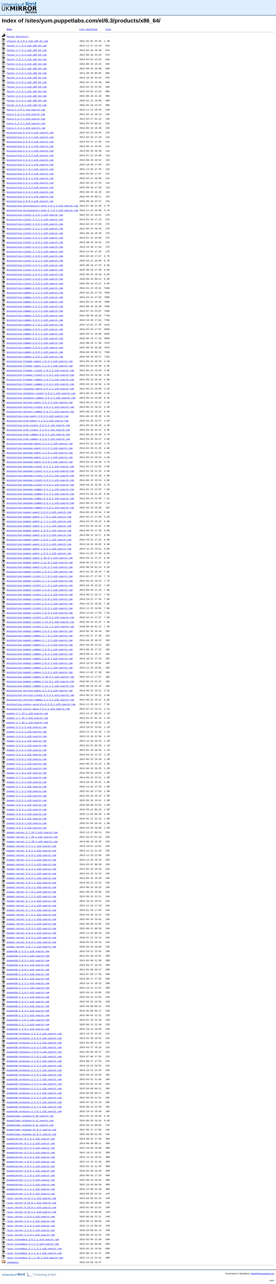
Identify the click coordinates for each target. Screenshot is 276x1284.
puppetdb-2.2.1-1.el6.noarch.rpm (28, 983)
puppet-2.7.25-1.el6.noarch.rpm (27, 717)
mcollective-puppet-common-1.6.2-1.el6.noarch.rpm (40, 631)
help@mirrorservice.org (262, 1273)
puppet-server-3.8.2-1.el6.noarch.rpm (31, 923)
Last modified (88, 29)
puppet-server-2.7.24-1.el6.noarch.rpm (32, 832)
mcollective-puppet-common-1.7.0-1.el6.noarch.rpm (40, 635)
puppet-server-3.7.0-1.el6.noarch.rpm (31, 891)
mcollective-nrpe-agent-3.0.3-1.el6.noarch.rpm (37, 416)
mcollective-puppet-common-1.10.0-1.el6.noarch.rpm (40, 676)
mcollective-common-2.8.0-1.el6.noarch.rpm (35, 329)
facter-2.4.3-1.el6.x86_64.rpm (26, 91)
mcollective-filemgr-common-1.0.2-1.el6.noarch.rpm (40, 379)
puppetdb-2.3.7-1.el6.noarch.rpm (28, 1024)
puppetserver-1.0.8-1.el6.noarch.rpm (31, 1170)
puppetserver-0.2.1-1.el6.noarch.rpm (31, 1143)
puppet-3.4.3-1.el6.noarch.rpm (26, 750)
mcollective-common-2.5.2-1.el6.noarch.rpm (35, 306)
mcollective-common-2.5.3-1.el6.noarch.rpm (35, 310)
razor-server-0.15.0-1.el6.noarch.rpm (31, 1202)
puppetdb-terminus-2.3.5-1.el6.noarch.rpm (34, 1097)
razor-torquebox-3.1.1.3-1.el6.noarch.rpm (34, 1248)
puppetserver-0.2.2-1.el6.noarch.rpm (31, 1147)
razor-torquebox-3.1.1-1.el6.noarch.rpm (33, 1243)
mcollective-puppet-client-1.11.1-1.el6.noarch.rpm (40, 626)
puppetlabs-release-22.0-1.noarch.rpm (31, 1129)
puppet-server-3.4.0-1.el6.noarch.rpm (31, 855)
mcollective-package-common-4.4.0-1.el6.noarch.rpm (40, 507)
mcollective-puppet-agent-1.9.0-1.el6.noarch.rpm (39, 539)
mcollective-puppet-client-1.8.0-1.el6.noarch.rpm (40, 589)
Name (9, 29)
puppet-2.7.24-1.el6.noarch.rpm (27, 713)
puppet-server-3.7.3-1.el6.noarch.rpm (31, 905)
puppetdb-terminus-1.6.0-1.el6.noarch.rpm (34, 1038)
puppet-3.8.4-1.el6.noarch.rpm (26, 814)
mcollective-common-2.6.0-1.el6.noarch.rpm (35, 315)
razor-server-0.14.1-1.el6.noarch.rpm (31, 1198)
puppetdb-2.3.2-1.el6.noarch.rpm (28, 1001)
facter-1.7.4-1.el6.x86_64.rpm (26, 45)
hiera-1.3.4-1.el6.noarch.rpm (26, 127)
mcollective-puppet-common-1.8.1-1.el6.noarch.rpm (40, 653)
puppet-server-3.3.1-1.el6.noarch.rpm (31, 846)
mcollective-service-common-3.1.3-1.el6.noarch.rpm (40, 699)
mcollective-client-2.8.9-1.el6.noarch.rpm (35, 278)
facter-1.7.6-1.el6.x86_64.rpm (26, 54)
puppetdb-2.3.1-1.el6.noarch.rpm (28, 996)
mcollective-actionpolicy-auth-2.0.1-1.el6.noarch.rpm (42, 205)
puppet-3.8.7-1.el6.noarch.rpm (26, 827)
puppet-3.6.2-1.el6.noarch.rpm (26, 768)
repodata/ (13, 1262)
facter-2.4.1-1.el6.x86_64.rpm (26, 86)
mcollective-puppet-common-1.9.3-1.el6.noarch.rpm (40, 672)
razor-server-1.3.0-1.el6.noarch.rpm (31, 1234)
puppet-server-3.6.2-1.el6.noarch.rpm (31, 887)
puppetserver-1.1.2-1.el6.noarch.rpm (31, 1184)
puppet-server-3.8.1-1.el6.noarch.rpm (31, 919)
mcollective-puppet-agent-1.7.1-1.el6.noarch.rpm (39, 521)
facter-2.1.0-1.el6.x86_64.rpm (26, 68)
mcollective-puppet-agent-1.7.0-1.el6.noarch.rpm (39, 516)
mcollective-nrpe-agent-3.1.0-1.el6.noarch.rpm (37, 420)
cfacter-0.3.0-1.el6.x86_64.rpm (27, 41)
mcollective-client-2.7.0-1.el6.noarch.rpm (35, 251)
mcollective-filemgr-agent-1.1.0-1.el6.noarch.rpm (40, 365)
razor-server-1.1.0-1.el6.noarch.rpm (31, 1225)
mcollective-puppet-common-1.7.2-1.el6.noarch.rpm (40, 644)
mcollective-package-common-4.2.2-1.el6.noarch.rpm (40, 493)
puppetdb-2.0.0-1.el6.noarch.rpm (28, 969)
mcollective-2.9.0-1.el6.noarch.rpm (30, 201)
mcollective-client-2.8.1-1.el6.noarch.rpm (35, 260)
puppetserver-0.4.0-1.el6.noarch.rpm (31, 1157)
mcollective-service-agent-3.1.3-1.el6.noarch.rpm (40, 690)
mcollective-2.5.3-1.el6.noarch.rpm (30, 155)
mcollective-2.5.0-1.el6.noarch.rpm (30, 141)
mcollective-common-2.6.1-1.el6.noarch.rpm (35, 320)
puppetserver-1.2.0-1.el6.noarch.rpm (31, 1193)
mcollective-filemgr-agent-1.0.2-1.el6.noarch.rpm (40, 361)
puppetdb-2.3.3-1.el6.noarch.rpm (28, 1006)
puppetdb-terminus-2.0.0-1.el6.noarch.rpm (34, 1051)
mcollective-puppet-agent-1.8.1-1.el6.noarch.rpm (39, 535)
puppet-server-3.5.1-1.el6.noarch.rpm (31, 873)
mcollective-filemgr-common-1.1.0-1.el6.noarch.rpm (40, 384)
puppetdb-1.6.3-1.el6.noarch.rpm (28, 964)
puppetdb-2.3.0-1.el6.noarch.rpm (28, 992)
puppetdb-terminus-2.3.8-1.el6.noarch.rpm (34, 1111)
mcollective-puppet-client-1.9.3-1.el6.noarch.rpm (40, 612)
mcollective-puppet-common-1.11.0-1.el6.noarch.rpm (40, 681)
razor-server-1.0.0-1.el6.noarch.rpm (31, 1216)
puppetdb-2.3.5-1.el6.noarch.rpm (28, 1015)
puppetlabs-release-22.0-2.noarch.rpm (31, 1134)
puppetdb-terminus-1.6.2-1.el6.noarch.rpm (34, 1042)
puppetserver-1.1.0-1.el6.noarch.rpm (31, 1175)
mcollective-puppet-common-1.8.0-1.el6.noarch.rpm (40, 649)
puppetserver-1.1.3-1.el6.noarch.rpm (31, 1189)
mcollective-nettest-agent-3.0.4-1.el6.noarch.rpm (40, 402)
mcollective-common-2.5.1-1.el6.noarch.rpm (35, 301)
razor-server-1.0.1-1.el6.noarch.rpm (31, 1221)
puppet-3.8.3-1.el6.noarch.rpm (26, 809)
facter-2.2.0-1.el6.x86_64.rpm (26, 73)
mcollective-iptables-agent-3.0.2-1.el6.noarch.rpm (40, 388)
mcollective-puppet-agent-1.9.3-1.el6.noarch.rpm (39, 553)
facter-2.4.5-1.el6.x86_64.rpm (26, 100)
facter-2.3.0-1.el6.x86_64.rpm (26, 77)
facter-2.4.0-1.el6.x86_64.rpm (26, 82)
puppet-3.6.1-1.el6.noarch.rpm (26, 763)
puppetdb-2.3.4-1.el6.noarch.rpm (28, 1010)
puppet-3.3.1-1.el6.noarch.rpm (26, 727)
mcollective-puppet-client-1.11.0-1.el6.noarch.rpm (40, 621)
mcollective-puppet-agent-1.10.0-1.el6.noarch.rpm (40, 557)
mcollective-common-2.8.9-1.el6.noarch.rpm (35, 352)
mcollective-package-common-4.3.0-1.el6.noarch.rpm (40, 498)
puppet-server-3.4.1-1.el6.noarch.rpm (31, 859)
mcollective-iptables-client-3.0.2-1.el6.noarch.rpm (41, 393)
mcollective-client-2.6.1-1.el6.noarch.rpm (35, 246)
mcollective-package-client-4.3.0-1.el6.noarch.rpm (40, 475)
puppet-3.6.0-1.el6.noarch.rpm (26, 759)
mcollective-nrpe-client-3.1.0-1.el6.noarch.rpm (38, 429)
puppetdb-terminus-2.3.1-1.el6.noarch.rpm (34, 1079)
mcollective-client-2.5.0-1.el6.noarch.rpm (35, 224)
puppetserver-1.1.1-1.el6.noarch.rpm (31, 1179)
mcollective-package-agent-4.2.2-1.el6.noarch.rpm (40, 448)
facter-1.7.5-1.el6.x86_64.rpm (26, 50)
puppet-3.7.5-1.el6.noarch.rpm (26, 795)
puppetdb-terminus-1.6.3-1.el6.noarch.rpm (34, 1047)
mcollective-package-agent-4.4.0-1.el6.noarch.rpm (40, 461)
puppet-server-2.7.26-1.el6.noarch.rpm (32, 841)
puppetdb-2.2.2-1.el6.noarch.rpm (28, 987)
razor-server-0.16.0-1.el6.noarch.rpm (31, 1207)
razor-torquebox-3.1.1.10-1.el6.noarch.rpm (35, 1257)
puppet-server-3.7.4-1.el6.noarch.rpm (31, 910)
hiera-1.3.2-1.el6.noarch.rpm (26, 118)
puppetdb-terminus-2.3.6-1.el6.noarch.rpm (34, 1102)
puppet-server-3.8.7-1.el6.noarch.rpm (31, 946)
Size (108, 29)
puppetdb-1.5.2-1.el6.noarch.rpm (28, 951)
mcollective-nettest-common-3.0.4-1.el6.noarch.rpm (40, 411)
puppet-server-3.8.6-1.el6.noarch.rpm (31, 942)
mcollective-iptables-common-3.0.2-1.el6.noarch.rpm (41, 397)
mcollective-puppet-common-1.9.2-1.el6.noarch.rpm (40, 667)
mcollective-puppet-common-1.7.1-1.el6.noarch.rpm (40, 640)
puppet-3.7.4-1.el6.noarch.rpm (26, 791)
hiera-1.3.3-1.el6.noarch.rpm (26, 123)
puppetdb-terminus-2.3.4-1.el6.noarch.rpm (34, 1093)
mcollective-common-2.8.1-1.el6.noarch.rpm (35, 333)
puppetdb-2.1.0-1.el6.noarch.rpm (28, 974)
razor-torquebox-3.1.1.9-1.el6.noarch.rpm (34, 1253)
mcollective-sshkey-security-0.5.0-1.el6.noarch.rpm (41, 704)
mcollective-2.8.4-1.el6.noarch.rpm (30, 192)
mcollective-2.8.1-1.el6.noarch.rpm (30, 178)
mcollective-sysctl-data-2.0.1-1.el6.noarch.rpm (38, 708)
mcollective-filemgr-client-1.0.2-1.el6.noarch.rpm (40, 370)
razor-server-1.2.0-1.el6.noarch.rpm (31, 1230)
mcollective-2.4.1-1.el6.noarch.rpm (30, 137)
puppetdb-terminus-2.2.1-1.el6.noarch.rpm (34, 1065)
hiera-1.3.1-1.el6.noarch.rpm (26, 114)
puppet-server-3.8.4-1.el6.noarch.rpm (31, 932)
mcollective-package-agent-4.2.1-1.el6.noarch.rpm (40, 443)
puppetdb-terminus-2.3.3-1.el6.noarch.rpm (34, 1088)
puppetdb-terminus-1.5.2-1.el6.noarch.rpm (34, 1033)
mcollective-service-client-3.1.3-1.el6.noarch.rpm (40, 695)
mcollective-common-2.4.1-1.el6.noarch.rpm (35, 292)
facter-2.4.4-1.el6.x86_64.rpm (26, 95)
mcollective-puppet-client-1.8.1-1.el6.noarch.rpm (40, 594)
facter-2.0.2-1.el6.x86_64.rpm (26, 63)
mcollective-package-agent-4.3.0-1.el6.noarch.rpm (40, 452)
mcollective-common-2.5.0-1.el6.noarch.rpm (35, 297)
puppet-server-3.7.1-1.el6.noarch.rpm (31, 896)
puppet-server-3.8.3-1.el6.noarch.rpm (31, 928)
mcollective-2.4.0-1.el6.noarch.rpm (30, 132)
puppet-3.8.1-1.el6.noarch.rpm (26, 800)
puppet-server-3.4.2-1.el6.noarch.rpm (31, 864)
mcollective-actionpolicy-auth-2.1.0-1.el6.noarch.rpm (42, 210)
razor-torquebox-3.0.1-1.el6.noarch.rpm (33, 1239)
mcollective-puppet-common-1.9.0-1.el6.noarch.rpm (40, 658)
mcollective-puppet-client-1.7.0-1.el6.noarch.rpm (40, 576)
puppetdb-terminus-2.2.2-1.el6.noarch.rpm (34, 1070)
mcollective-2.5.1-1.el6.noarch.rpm (30, 146)
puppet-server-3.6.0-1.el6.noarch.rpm (31, 878)
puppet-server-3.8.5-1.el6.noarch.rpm (31, 937)
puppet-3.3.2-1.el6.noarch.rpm (26, 731)
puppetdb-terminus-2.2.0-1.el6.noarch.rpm (34, 1061)
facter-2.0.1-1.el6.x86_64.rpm (26, 59)
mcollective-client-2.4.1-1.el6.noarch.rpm (35, 219)
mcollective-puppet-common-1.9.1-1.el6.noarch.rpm (40, 663)
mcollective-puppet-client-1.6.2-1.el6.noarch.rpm (40, 571)
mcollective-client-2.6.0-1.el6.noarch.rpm (35, 242)
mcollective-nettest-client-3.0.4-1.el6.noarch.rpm (40, 406)
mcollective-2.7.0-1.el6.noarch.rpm (30, 169)
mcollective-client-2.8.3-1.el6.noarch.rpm (35, 269)
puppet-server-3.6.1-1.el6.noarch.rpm (31, 882)
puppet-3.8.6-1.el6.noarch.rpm (26, 823)
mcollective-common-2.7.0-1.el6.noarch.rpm (35, 324)
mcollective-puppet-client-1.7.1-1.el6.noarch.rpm (40, 580)
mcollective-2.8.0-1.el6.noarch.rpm (30, 173)
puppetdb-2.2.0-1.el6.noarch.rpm (28, 978)
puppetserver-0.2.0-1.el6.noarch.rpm (31, 1138)
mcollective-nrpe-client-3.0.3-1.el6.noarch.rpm (38, 425)
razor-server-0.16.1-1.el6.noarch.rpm (31, 1211)
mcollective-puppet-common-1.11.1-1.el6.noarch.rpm (40, 685)
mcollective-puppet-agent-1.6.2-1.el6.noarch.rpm (39, 512)
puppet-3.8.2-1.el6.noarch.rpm (26, 804)
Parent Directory (18, 36)
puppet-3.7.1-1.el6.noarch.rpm (26, 777)
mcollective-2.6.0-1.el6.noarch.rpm (30, 159)
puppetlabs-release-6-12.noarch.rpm (30, 1125)
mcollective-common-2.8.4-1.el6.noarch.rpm (35, 347)
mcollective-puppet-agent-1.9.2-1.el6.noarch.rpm (39, 548)
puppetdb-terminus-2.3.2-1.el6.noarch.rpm (34, 1083)
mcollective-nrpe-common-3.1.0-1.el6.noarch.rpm (38, 438)
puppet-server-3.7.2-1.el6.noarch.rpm (31, 900)
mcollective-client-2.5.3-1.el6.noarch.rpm (35, 237)
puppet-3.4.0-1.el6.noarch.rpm (26, 736)
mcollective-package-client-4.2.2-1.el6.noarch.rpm (40, 471)
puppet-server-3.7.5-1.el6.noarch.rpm (31, 914)
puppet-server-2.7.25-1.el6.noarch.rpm (32, 836)
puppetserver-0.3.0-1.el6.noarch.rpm (31, 1152)
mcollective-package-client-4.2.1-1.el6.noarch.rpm (40, 466)
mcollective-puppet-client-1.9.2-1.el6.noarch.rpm (40, 608)
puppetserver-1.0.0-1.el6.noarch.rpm (31, 1161)
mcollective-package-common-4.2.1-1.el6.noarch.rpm (40, 489)
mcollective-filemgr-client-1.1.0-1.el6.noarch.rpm (40, 374)
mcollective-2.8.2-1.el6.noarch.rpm (30, 182)
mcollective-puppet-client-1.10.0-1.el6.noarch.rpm (40, 617)
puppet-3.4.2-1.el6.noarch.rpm (26, 745)
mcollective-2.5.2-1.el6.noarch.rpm (30, 150)
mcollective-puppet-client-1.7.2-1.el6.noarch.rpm (40, 585)
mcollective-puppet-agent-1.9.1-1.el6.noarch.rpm (39, 544)
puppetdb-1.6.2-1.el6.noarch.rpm (28, 960)
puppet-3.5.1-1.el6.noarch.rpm (26, 754)
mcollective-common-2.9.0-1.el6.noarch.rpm (35, 356)
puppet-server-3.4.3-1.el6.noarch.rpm (31, 868)
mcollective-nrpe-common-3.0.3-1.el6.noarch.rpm (38, 434)
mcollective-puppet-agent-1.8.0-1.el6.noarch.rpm (39, 530)
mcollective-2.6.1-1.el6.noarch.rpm (30, 164)
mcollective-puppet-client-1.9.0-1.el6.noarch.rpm (40, 599)
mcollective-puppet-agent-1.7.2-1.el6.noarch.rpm (39, 525)
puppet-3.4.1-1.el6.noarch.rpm (26, 740)
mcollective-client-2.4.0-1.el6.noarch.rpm (35, 214)
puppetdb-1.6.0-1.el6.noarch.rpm (28, 955)
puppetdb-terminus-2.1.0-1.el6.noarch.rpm (34, 1056)
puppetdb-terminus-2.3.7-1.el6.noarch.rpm (34, 1106)
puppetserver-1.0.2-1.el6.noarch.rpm (31, 1166)
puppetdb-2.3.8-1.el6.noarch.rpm (28, 1029)
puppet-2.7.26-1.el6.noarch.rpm (27, 722)
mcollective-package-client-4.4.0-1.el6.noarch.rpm (40, 484)
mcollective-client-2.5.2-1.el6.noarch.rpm (35, 233)
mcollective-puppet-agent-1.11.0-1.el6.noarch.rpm (40, 562)
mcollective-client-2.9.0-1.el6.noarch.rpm (35, 283)
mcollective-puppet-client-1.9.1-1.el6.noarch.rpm (40, 603)
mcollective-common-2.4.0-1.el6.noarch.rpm (35, 288)
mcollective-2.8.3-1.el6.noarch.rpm (30, 187)
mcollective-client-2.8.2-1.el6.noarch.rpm (35, 265)
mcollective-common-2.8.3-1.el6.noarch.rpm (35, 342)
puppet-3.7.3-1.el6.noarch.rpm (26, 786)
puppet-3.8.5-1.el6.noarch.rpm (26, 818)
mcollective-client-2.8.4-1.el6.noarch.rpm (35, 274)
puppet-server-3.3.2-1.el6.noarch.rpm (31, 850)
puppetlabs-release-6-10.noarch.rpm (30, 1115)
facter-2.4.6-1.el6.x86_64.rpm (26, 105)
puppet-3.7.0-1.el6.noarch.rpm (26, 772)
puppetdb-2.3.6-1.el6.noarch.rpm (28, 1019)
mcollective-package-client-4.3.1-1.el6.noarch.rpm (40, 480)
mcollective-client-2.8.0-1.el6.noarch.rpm (35, 256)
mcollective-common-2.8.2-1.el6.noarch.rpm (35, 338)
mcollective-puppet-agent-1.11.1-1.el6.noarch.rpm (40, 567)
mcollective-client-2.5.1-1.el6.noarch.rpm (35, 228)
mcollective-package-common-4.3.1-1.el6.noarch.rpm (40, 503)
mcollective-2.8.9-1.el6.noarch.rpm (30, 196)
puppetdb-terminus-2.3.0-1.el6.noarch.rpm (34, 1074)
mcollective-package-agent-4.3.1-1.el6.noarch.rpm (40, 457)
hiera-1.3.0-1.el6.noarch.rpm (26, 109)
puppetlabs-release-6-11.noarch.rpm (30, 1120)
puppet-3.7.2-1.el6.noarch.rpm (26, 782)
